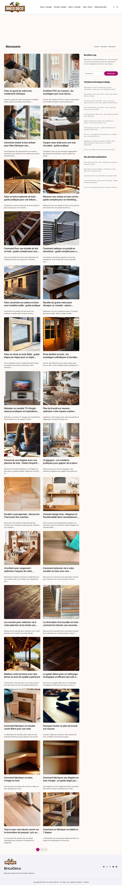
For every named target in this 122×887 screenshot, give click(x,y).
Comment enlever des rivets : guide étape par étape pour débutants (101, 115)
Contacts (86, 884)
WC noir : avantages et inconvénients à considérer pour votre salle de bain (100, 135)
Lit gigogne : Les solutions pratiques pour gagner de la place (60, 462)
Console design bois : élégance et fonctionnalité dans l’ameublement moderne (61, 518)
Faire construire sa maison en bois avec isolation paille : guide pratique (21, 306)
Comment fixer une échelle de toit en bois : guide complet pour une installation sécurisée (21, 251)
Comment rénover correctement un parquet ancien (100, 176)
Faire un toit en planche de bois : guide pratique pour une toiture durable (20, 199)
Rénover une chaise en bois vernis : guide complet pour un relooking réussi (61, 199)
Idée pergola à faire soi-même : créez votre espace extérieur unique (101, 95)
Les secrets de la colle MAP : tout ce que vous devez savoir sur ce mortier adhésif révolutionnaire (100, 102)
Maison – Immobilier (74, 7)
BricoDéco (12, 870)
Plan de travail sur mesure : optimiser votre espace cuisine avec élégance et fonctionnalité (59, 412)
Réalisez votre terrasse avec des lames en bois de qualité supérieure (21, 678)
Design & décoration (100, 7)
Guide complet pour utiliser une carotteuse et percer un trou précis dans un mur (98, 122)
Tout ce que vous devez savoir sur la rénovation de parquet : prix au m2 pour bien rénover (22, 834)
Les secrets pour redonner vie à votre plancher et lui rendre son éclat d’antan (20, 626)
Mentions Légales (76, 884)
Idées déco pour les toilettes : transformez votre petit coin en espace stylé (99, 170)
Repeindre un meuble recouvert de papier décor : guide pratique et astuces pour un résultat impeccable (100, 143)
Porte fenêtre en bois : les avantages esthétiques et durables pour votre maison (61, 358)
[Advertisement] (61, 27)
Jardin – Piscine (87, 7)
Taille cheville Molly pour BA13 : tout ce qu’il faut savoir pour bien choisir (100, 108)
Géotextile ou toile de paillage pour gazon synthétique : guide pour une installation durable (99, 88)
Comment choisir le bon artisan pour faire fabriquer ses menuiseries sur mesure (20, 145)
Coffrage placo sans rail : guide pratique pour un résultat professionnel (100, 128)
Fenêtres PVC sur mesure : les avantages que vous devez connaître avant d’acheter (58, 93)
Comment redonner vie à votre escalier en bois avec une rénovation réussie (58, 572)
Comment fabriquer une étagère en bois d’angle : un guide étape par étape (59, 782)
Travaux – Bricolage (46, 7)
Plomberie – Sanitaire (60, 7)
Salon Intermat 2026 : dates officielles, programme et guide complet (100, 163)
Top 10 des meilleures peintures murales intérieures (100, 187)
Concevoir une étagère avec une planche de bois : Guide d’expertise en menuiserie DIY (22, 464)
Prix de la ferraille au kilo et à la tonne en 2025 (99, 149)
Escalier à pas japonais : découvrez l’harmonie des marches (22, 516)
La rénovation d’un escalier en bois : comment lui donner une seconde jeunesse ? (61, 626)
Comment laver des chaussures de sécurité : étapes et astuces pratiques (101, 181)
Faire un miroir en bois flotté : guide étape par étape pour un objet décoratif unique (22, 358)
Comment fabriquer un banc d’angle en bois (18, 781)
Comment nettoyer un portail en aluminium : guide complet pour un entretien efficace (61, 251)
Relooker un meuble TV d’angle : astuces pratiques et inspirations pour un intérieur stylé (21, 412)
